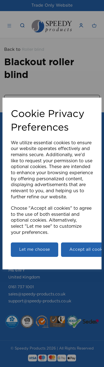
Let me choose (34, 249)
